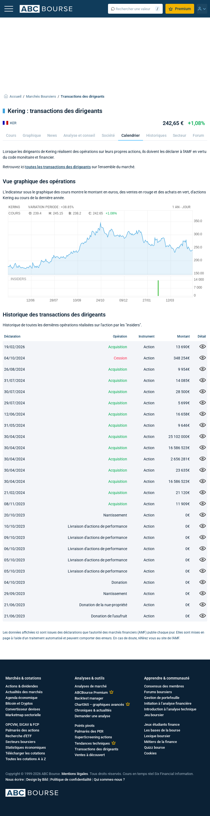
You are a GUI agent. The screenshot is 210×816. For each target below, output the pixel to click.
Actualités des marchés (24, 692)
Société (108, 135)
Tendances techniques (92, 743)
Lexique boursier (157, 736)
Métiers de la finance (160, 742)
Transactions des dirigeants (82, 96)
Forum (198, 135)
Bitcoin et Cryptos (19, 703)
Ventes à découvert (90, 755)
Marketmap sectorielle (23, 715)
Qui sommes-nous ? (109, 779)
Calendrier (130, 135)
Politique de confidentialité (70, 779)
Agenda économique (21, 698)
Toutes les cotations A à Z (25, 759)
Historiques (156, 135)
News (52, 135)
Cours (11, 135)
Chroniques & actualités (93, 710)
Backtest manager (89, 698)
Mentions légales (75, 774)
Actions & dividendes (21, 686)
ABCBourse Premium (91, 692)
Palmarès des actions (22, 730)
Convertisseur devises (22, 709)
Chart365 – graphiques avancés (99, 704)
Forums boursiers (158, 692)
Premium (180, 9)
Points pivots (85, 726)
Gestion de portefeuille (161, 698)
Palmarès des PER (89, 731)
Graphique (32, 135)
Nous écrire (14, 779)
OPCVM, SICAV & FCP (22, 724)
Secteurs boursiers (20, 742)
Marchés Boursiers (41, 96)
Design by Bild (37, 779)
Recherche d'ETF (18, 736)
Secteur (179, 135)
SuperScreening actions (93, 737)
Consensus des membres (164, 686)
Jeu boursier (154, 715)
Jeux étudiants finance (162, 724)
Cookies (150, 753)
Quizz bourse (154, 747)
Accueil (15, 96)
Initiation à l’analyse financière (167, 703)
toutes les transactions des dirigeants (58, 167)
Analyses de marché (91, 686)
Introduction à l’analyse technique (170, 709)
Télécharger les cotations (25, 753)
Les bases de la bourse (162, 730)
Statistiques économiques (25, 747)
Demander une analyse (92, 716)
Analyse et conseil (79, 135)
